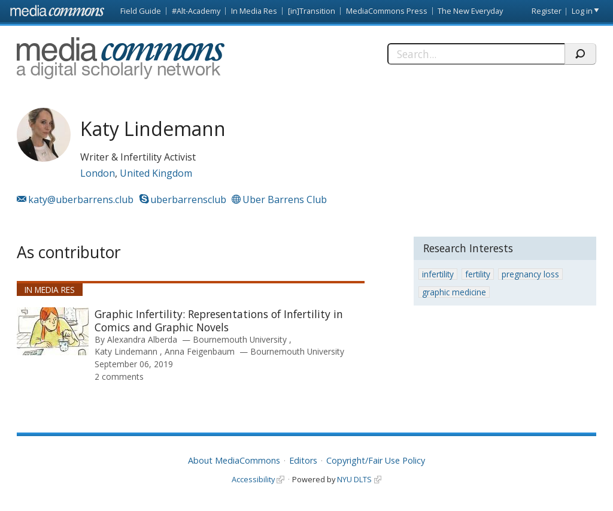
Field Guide (140, 10)
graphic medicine (454, 292)
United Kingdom (156, 173)
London (97, 173)
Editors (303, 460)
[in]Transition (311, 10)
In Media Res (254, 10)
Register (547, 10)
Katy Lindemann (126, 351)
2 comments (119, 376)
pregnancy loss (530, 274)
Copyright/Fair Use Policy (375, 460)
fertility (477, 274)
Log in (582, 10)
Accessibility (253, 479)
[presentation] (53, 331)
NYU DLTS (354, 479)
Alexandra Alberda (142, 339)
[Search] (476, 54)
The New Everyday (470, 10)
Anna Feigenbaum (200, 351)
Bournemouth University (241, 339)
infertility (438, 274)
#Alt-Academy (196, 10)
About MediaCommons (234, 460)
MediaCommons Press (386, 10)
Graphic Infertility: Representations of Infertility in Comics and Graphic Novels (219, 320)
